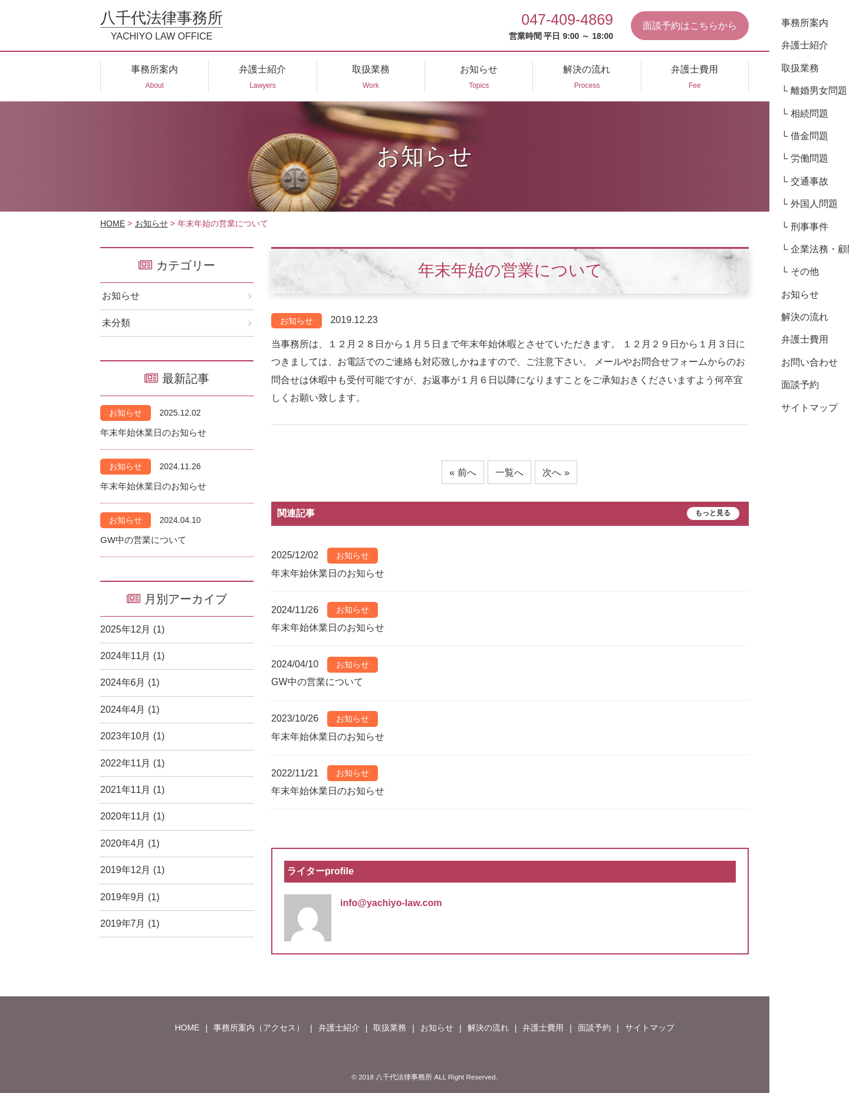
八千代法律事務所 (161, 25)
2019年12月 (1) (132, 870)
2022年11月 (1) (132, 763)
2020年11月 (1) (132, 816)
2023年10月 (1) (132, 736)
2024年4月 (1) (130, 709)
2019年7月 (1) (130, 923)
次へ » (555, 473)
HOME (112, 223)
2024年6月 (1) (130, 682)
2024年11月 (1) (132, 656)
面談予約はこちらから (690, 26)
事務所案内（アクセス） (258, 1027)
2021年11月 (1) (132, 790)
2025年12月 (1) (132, 629)
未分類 (116, 323)
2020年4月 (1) (130, 843)
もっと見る (712, 513)
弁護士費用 (543, 1027)
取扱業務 (389, 1027)
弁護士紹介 (339, 1027)
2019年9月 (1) (130, 897)
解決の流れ (488, 1027)
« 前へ (462, 473)
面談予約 (594, 1027)
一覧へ (509, 473)
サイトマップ (649, 1027)
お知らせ (151, 223)
